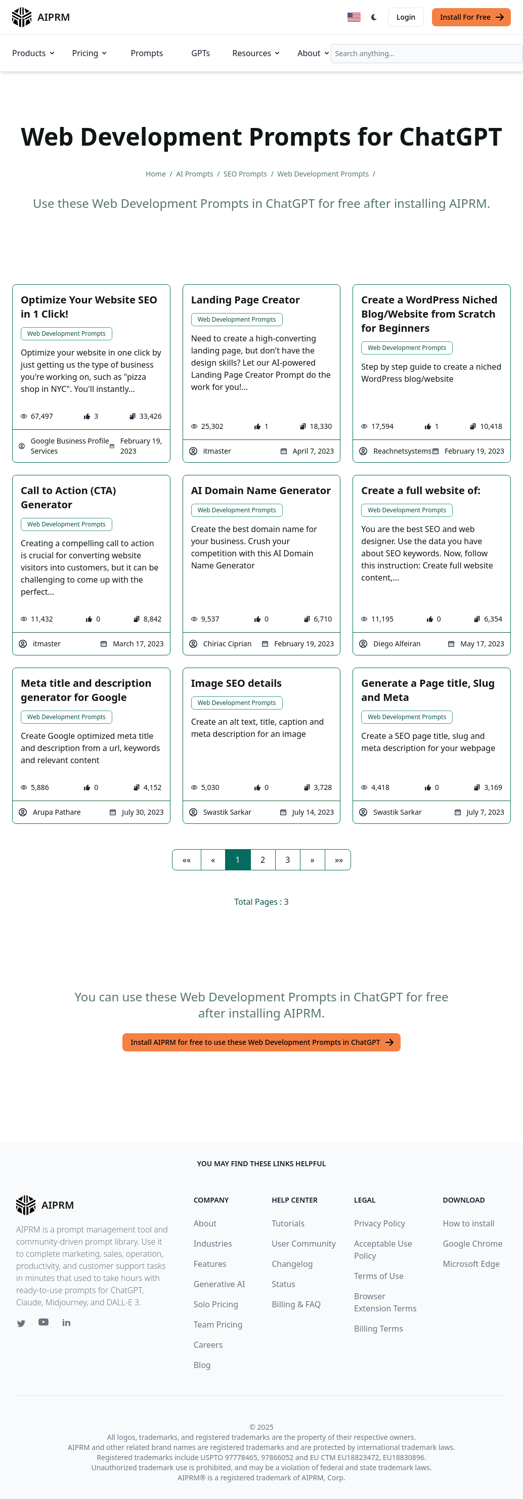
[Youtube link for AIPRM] (44, 1324)
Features (210, 1263)
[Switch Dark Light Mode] (374, 17)
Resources (256, 53)
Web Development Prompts (324, 174)
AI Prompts (195, 174)
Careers (208, 1344)
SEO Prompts (246, 174)
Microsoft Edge (471, 1263)
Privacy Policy (379, 1223)
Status (283, 1284)
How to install (468, 1223)
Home (156, 174)
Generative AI (219, 1284)
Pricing (90, 53)
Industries (213, 1243)
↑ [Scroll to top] (496, 1472)
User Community (304, 1243)
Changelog (292, 1263)
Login (406, 17)
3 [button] (287, 859)
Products (34, 53)
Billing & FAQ (296, 1304)
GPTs (200, 53)
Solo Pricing (216, 1304)
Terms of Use (379, 1276)
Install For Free (472, 17)
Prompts (146, 53)
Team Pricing (218, 1324)
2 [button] (262, 859)
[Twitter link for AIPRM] (21, 1323)
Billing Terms (378, 1328)
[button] (186, 860)
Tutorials (288, 1223)
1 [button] (238, 859)
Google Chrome (472, 1243)
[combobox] (427, 53)
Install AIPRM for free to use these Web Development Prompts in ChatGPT (262, 1042)
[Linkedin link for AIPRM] (69, 1324)
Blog (202, 1365)
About (313, 53)
